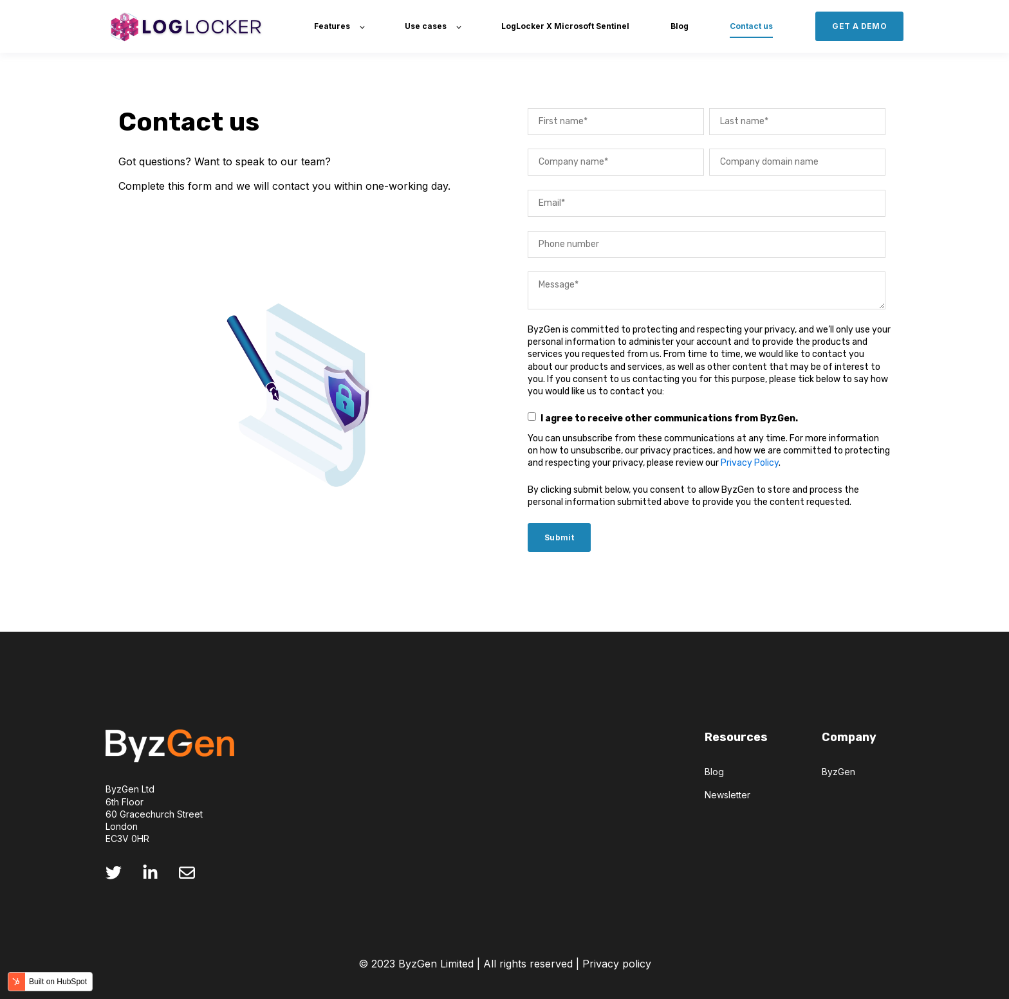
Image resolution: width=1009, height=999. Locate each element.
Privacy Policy (750, 462)
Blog (714, 771)
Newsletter (727, 794)
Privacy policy (616, 963)
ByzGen (838, 771)
